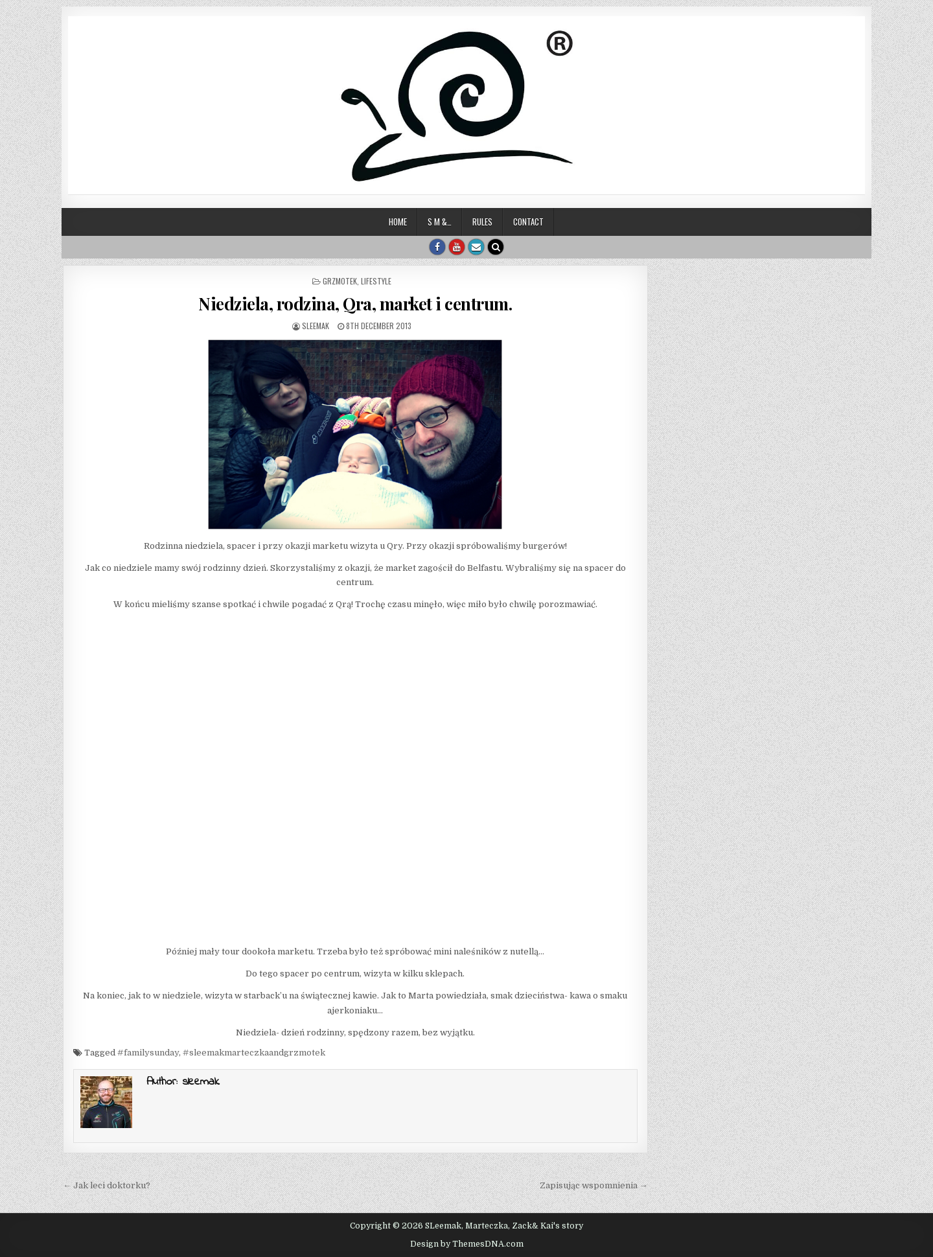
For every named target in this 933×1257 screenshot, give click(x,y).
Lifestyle (376, 280)
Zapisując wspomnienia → (594, 1185)
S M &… (440, 221)
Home (398, 221)
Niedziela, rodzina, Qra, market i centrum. (355, 303)
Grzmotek (340, 280)
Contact (528, 221)
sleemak (315, 325)
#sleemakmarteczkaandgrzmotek (254, 1052)
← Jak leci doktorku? (106, 1185)
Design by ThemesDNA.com (467, 1244)
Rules (482, 221)
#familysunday (148, 1052)
